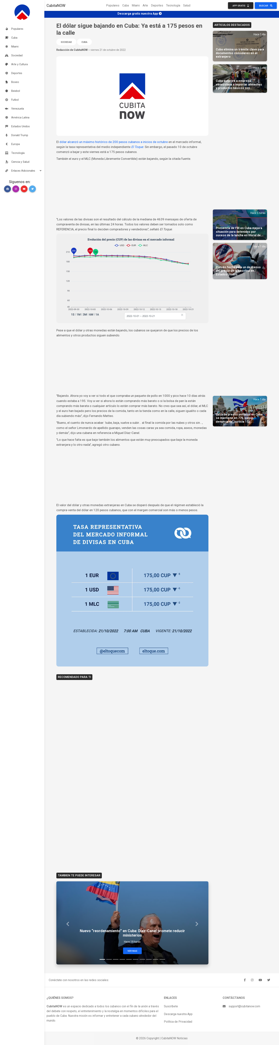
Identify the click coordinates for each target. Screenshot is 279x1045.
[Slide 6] (135, 959)
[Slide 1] (102, 959)
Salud (186, 5)
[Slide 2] (109, 959)
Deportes (157, 5)
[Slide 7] (142, 959)
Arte (145, 5)
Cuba (125, 5)
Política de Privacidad (178, 1021)
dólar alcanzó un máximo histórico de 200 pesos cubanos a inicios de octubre (113, 142)
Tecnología (173, 5)
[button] (22, 170)
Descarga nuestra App (178, 1014)
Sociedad (66, 42)
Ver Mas (132, 951)
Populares (112, 5)
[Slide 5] (129, 959)
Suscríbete (171, 1006)
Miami (136, 5)
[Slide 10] (162, 959)
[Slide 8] (149, 959)
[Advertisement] (132, 189)
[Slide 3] (115, 959)
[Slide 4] (122, 959)
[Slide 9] (155, 959)
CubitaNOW (56, 5)
